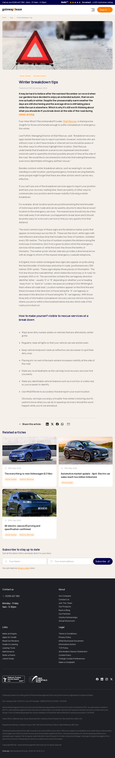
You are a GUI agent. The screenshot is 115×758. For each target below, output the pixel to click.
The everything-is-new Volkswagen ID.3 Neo (28, 473)
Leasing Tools (8, 648)
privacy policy (24, 568)
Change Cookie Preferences (72, 658)
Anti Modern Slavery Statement (73, 651)
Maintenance (8, 651)
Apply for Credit (9, 637)
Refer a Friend (8, 655)
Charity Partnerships (68, 617)
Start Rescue (69, 121)
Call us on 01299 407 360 (13, 2)
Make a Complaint (67, 662)
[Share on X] (52, 424)
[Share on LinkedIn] (47, 424)
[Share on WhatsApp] (62, 424)
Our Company (65, 596)
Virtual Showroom (67, 621)
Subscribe (101, 561)
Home (4, 17)
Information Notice (67, 644)
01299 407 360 (12, 596)
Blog (11, 18)
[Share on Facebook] (57, 424)
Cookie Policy (65, 655)
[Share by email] (68, 424)
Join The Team (65, 603)
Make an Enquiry (9, 633)
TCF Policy (63, 648)
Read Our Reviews (10, 641)
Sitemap (5, 751)
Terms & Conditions (68, 633)
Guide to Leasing (10, 644)
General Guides (39, 76)
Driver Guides (25, 76)
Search (103, 9)
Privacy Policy (65, 637)
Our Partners (65, 614)
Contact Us (64, 599)
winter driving (26, 114)
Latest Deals (8, 658)
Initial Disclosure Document (71, 641)
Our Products (65, 606)
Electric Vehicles (27, 479)
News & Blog (64, 610)
